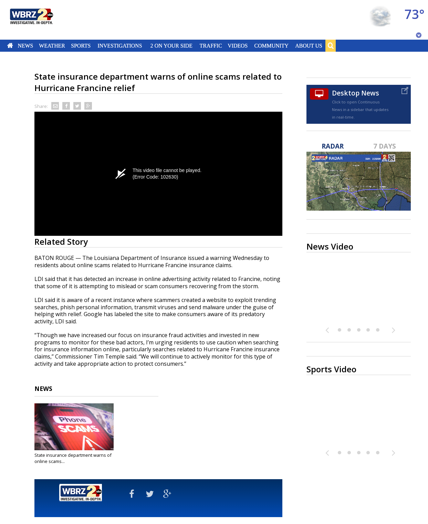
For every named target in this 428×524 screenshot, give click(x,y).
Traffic (210, 45)
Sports (81, 45)
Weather (52, 45)
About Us (308, 45)
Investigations (120, 45)
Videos (238, 45)
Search (330, 45)
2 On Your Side (171, 45)
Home (10, 45)
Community (271, 45)
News (25, 45)
